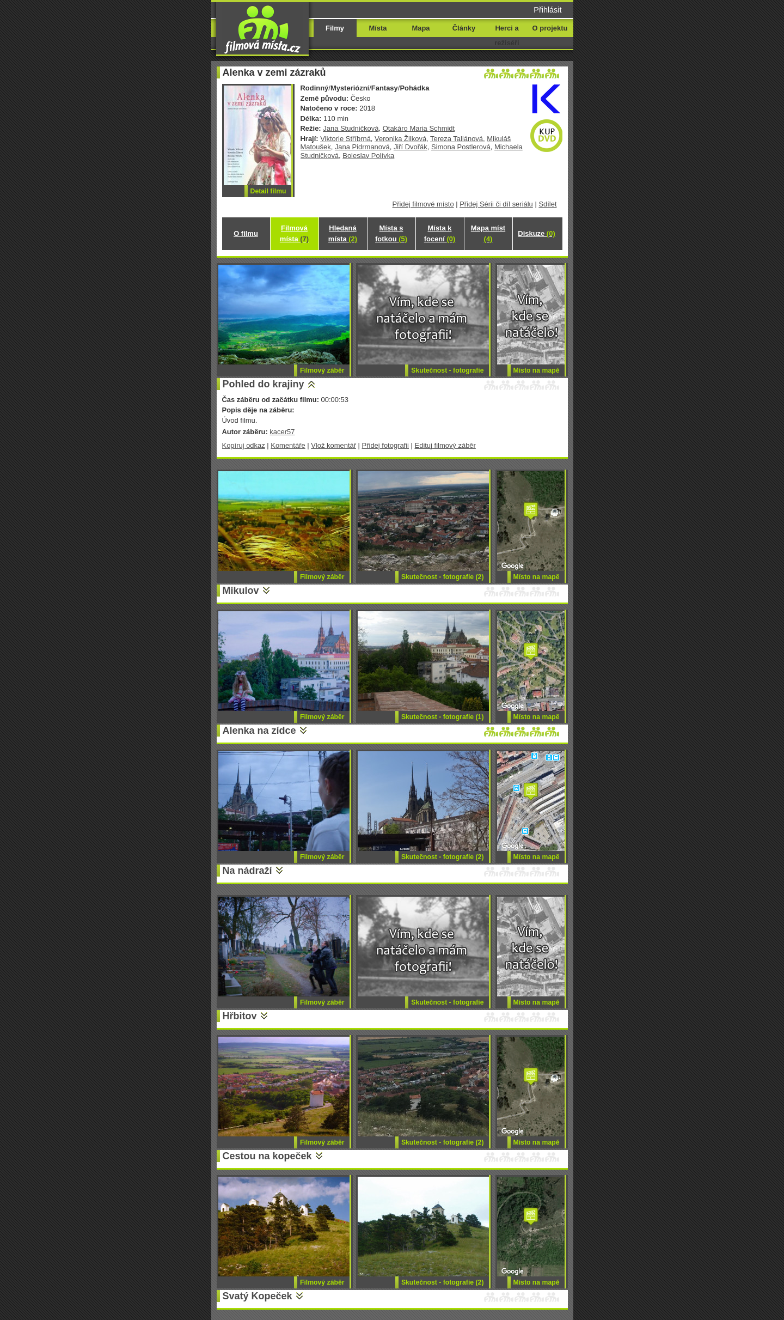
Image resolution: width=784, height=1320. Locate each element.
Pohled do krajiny (263, 384)
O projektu (550, 28)
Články (463, 28)
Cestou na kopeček (267, 1156)
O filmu (246, 233)
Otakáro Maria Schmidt (419, 128)
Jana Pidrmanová (362, 147)
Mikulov (241, 590)
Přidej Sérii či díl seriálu (496, 204)
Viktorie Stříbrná (345, 139)
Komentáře (288, 445)
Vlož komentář (333, 445)
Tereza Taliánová (456, 139)
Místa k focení (440, 233)
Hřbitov (240, 1016)
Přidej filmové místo (423, 204)
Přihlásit (547, 9)
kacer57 (282, 432)
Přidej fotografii (385, 445)
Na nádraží (247, 870)
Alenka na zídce (259, 730)
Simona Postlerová (461, 147)
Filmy (335, 28)
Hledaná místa (342, 233)
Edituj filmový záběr (445, 445)
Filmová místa (294, 233)
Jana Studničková (350, 128)
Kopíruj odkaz (243, 445)
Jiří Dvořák (410, 147)
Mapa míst (488, 233)
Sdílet (547, 204)
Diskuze (536, 233)
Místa (378, 28)
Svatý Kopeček (257, 1296)
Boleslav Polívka (368, 155)
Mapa (421, 28)
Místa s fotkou (391, 233)
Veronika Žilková (400, 139)
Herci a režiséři (506, 35)
